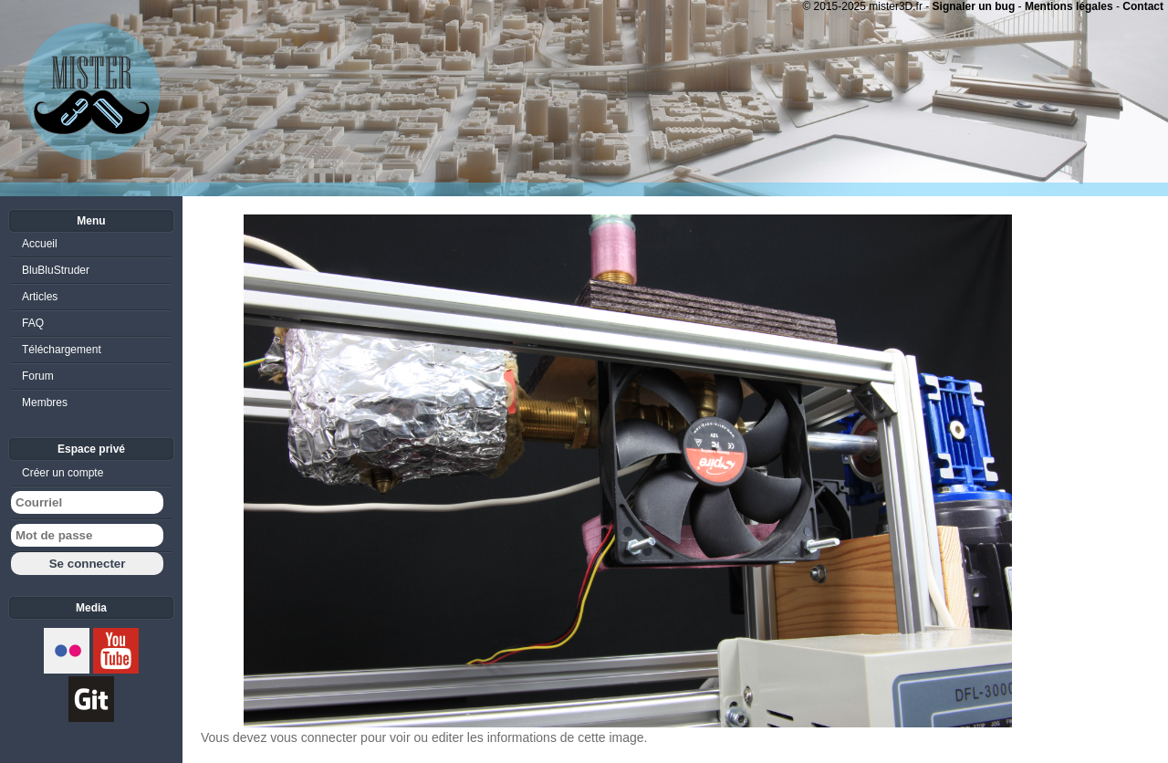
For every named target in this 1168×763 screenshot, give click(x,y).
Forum (38, 376)
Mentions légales (1069, 6)
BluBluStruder (55, 270)
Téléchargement (61, 349)
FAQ (33, 323)
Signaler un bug (974, 6)
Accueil (39, 243)
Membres (45, 402)
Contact (1142, 6)
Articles (39, 296)
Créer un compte (62, 472)
